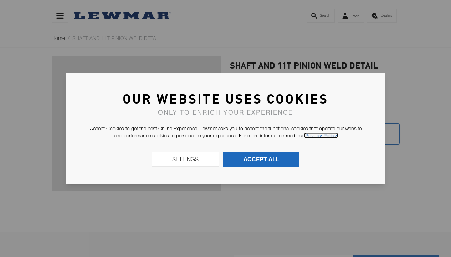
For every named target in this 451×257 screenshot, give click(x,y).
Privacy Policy (321, 135)
